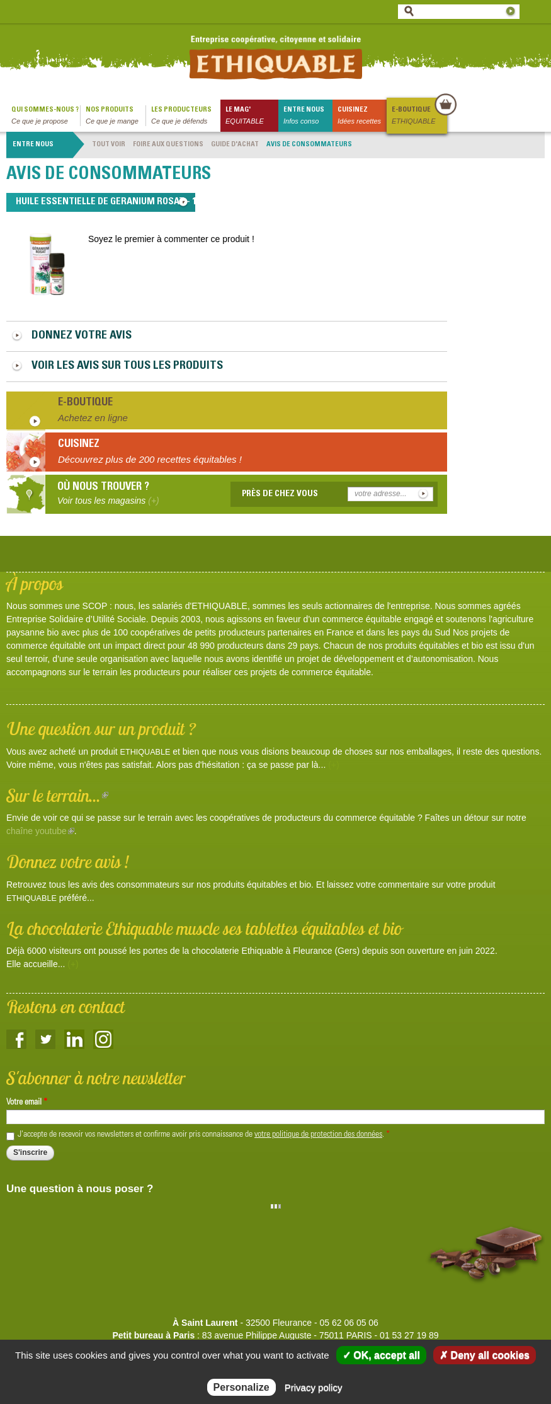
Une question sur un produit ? (101, 728)
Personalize (241, 1387)
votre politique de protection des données (318, 1134)
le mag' (251, 116)
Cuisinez (362, 116)
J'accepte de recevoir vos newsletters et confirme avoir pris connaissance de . (204, 1134)
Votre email (26, 1102)
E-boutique (419, 116)
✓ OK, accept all (381, 1355)
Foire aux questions (168, 144)
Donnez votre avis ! (67, 861)
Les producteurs (185, 116)
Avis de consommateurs (309, 144)
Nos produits (115, 116)
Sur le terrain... (57, 795)
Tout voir (108, 144)
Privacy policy (314, 1387)
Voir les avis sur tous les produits (127, 366)
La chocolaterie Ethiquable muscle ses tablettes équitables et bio (204, 928)
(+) (333, 765)
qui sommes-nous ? (45, 116)
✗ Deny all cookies (485, 1355)
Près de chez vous (280, 494)
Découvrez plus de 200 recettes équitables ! (150, 459)
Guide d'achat (235, 144)
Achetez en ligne (93, 417)
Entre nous (307, 116)
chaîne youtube (40, 831)
